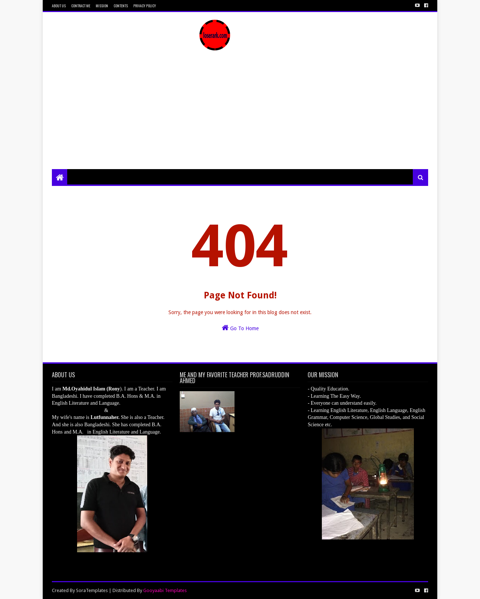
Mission (102, 5)
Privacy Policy (144, 5)
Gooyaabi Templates (165, 590)
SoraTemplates (92, 590)
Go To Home (240, 327)
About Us (59, 5)
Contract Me (80, 5)
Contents (121, 5)
